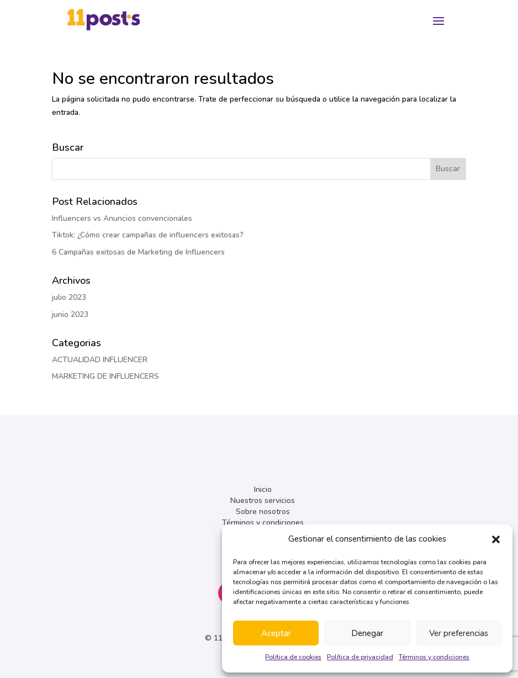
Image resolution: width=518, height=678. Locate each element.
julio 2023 (69, 297)
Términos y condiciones (434, 657)
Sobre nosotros (263, 511)
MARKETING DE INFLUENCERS (105, 376)
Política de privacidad (360, 657)
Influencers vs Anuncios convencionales (122, 218)
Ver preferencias (458, 633)
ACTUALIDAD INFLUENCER (99, 359)
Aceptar (276, 633)
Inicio (263, 489)
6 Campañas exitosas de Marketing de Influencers (138, 252)
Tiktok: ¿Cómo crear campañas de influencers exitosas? (148, 235)
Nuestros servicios (262, 500)
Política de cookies (293, 657)
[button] (495, 539)
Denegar (367, 633)
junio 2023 (70, 314)
